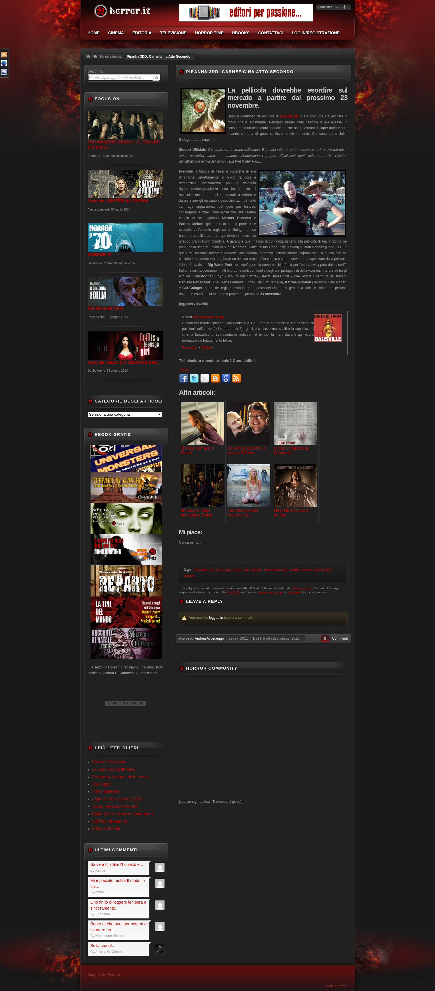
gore (238, 570)
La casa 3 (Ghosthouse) (114, 769)
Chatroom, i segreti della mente (120, 776)
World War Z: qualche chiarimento (123, 813)
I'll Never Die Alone (109, 762)
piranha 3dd (323, 570)
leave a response (270, 592)
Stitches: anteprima (109, 821)
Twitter (206, 348)
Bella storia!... (103, 945)
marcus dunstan (276, 570)
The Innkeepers (106, 791)
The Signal (102, 784)
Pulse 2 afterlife (106, 828)
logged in (216, 618)
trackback (294, 592)
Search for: (96, 71)
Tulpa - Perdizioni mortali (114, 806)
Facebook (190, 348)
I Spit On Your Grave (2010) (117, 798)
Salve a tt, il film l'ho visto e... (117, 864)
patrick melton (301, 570)
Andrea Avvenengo (208, 317)
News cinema (111, 57)
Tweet (183, 370)
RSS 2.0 (233, 592)
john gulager (252, 570)
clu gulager (224, 570)
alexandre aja (204, 570)
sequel (189, 576)
